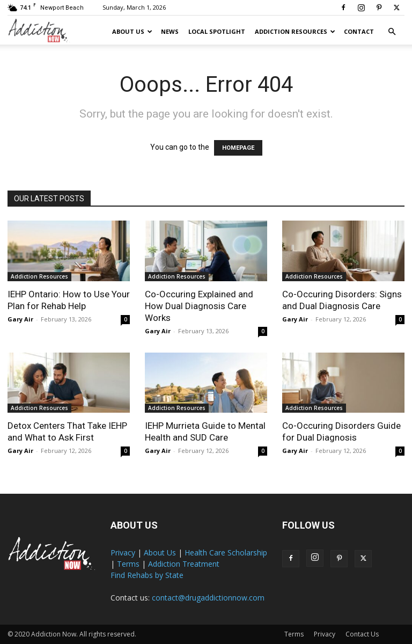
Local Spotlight (216, 31)
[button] (391, 32)
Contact (359, 31)
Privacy (123, 552)
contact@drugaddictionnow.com (208, 597)
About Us (132, 31)
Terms (128, 564)
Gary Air (20, 319)
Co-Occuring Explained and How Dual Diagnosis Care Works (199, 306)
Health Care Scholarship (226, 552)
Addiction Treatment (183, 564)
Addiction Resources (295, 31)
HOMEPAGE (238, 147)
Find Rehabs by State (147, 575)
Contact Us (362, 634)
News (170, 31)
